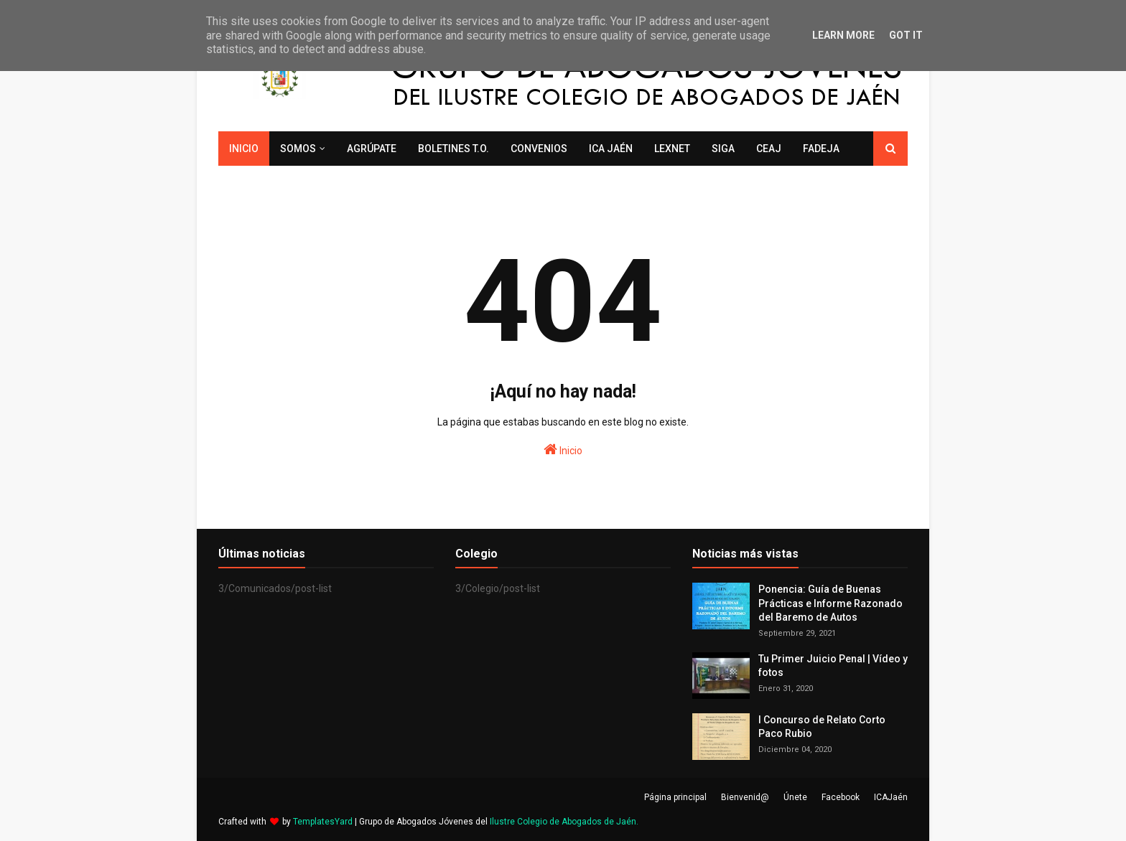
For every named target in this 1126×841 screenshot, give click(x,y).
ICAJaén (891, 797)
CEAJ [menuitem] (768, 148)
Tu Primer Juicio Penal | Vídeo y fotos (833, 666)
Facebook (841, 797)
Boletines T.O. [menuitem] (453, 148)
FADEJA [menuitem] (821, 148)
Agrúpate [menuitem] (371, 148)
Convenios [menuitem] (539, 148)
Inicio (563, 449)
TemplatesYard (323, 822)
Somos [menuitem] (298, 148)
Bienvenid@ (745, 797)
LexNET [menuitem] (672, 148)
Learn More (843, 35)
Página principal (675, 797)
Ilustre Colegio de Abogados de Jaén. (564, 822)
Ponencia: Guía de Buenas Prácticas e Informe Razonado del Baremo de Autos (830, 603)
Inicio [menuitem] (244, 148)
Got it (906, 35)
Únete (795, 797)
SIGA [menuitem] (723, 148)
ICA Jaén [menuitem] (611, 148)
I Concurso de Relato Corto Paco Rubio (821, 727)
